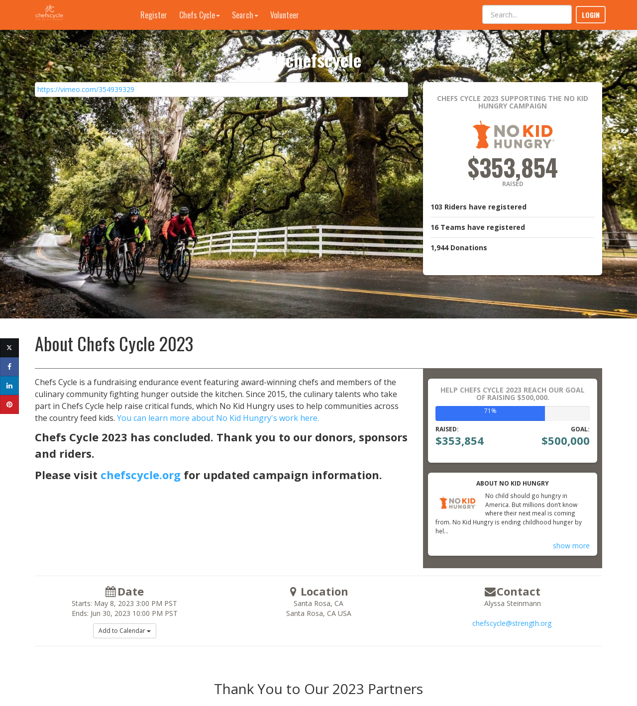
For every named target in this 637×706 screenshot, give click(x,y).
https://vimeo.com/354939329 (85, 89)
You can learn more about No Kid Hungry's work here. (218, 417)
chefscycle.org (141, 474)
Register (153, 15)
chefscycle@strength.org (511, 623)
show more (571, 545)
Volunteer (284, 15)
